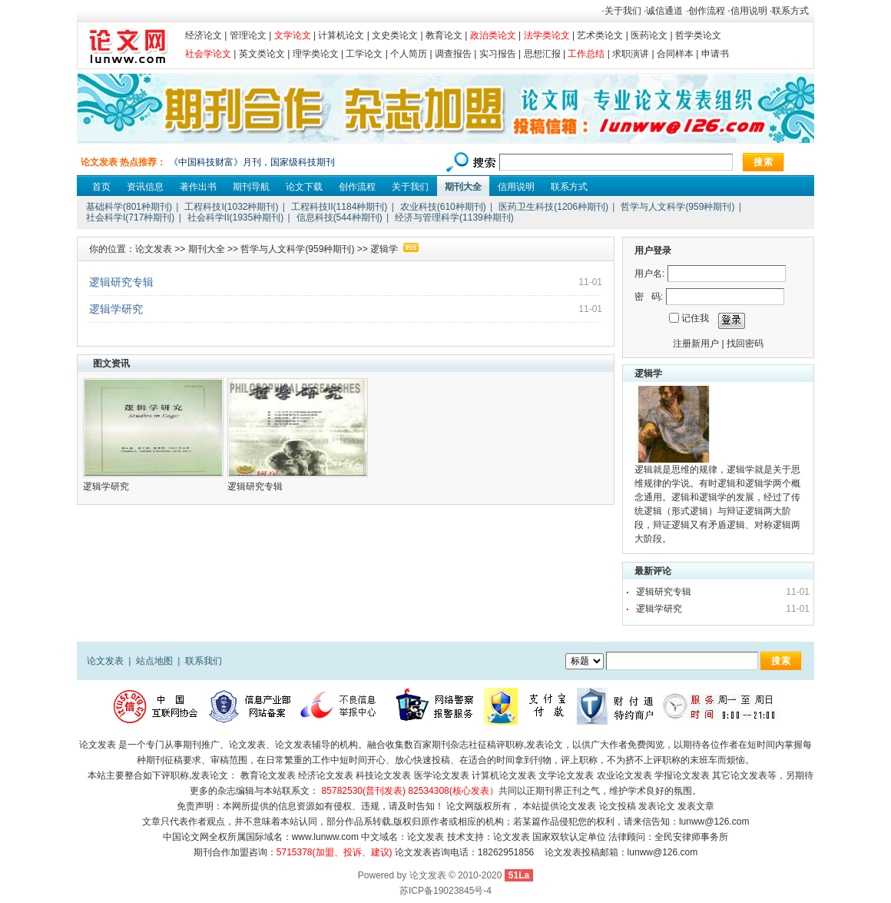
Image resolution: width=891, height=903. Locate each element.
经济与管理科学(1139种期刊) (454, 217)
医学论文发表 (441, 775)
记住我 (695, 318)
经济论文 (203, 35)
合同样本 (675, 53)
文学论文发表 (566, 775)
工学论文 (364, 53)
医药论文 (649, 35)
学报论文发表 (682, 775)
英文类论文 (262, 53)
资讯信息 (145, 186)
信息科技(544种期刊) (339, 217)
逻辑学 (384, 249)
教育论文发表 (268, 775)
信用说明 (748, 10)
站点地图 (154, 661)
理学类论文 (316, 53)
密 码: (648, 296)
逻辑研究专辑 (121, 282)
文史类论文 (395, 35)
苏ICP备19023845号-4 (445, 890)
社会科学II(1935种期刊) (235, 217)
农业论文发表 (624, 775)
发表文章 (695, 806)
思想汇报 (542, 53)
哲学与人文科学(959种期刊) (677, 206)
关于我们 (622, 10)
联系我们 (203, 661)
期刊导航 (251, 186)
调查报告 (453, 53)
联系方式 (790, 10)
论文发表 (153, 249)
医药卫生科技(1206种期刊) (553, 206)
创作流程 (706, 10)
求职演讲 (630, 53)
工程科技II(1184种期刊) (339, 206)
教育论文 (444, 35)
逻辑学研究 (116, 309)
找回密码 (745, 343)
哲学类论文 (698, 35)
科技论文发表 (383, 775)
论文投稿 (617, 806)
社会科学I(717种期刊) (130, 217)
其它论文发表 (739, 775)
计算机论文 (341, 35)
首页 (101, 186)
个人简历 (408, 53)
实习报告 (497, 53)
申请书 (715, 53)
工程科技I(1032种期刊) (231, 206)
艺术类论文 (600, 35)
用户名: (649, 273)
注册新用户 (696, 343)
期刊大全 (463, 186)
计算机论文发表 (504, 775)
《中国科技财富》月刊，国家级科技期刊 (252, 162)
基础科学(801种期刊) (129, 206)
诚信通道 (664, 10)
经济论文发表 (325, 775)
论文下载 (304, 186)
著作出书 (198, 186)
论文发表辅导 (302, 744)
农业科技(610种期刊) (443, 206)
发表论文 (544, 744)
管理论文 (248, 35)
